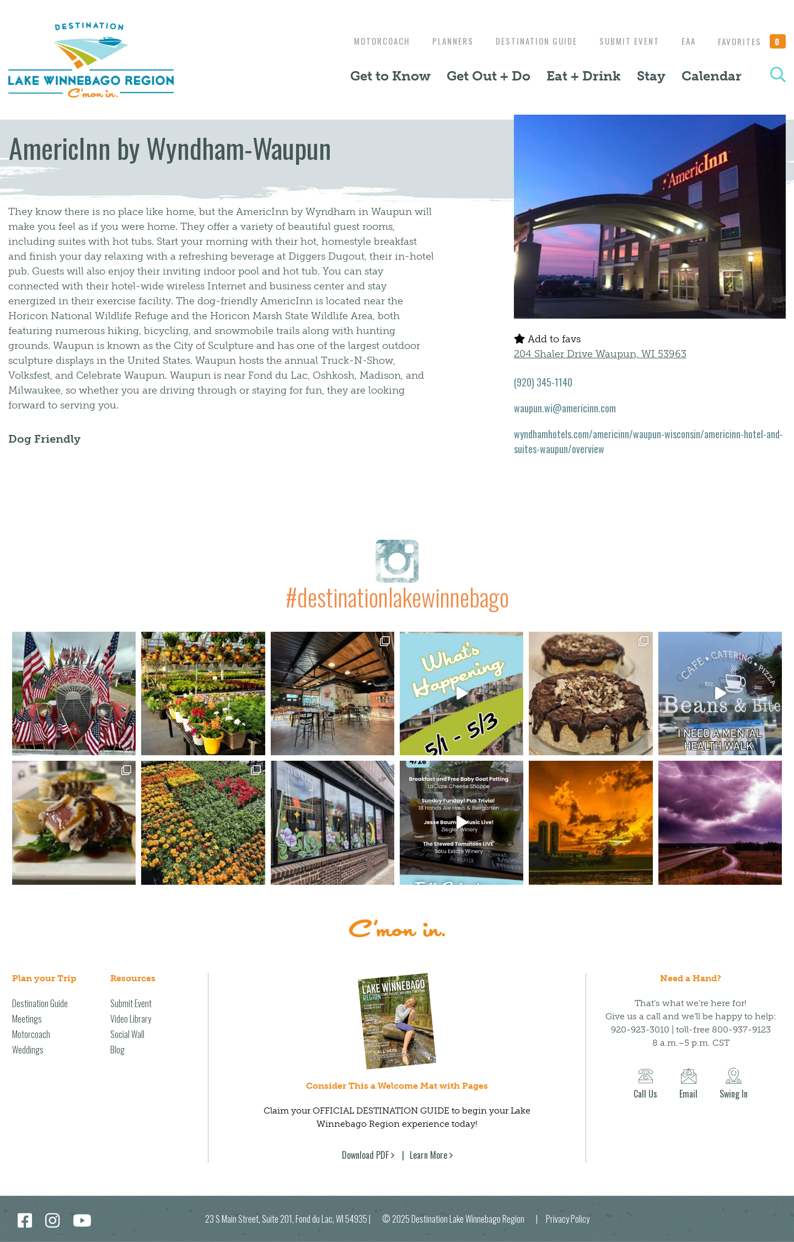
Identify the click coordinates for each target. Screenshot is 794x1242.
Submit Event (624, 41)
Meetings (27, 1018)
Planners (442, 41)
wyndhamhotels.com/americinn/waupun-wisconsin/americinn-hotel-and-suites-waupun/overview (648, 441)
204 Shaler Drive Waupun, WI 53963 (600, 354)
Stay (651, 76)
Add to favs (547, 339)
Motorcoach (368, 41)
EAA (686, 41)
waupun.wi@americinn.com (565, 408)
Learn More (428, 1155)
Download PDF (365, 1155)
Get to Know (390, 76)
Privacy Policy (567, 1218)
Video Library (130, 1018)
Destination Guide (528, 41)
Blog (117, 1049)
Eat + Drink (583, 76)
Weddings (28, 1049)
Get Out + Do (488, 76)
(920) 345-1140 (543, 382)
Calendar (712, 76)
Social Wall (127, 1034)
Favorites (752, 41)
